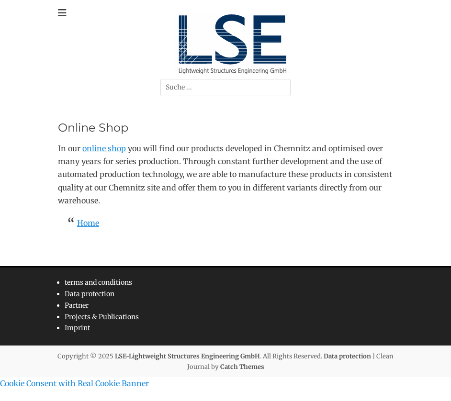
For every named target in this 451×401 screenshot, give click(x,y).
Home (88, 223)
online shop (104, 148)
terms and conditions (98, 282)
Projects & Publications (102, 316)
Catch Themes (242, 367)
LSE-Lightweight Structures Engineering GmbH (187, 356)
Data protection (89, 294)
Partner (77, 305)
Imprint (77, 327)
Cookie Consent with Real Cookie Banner (74, 383)
